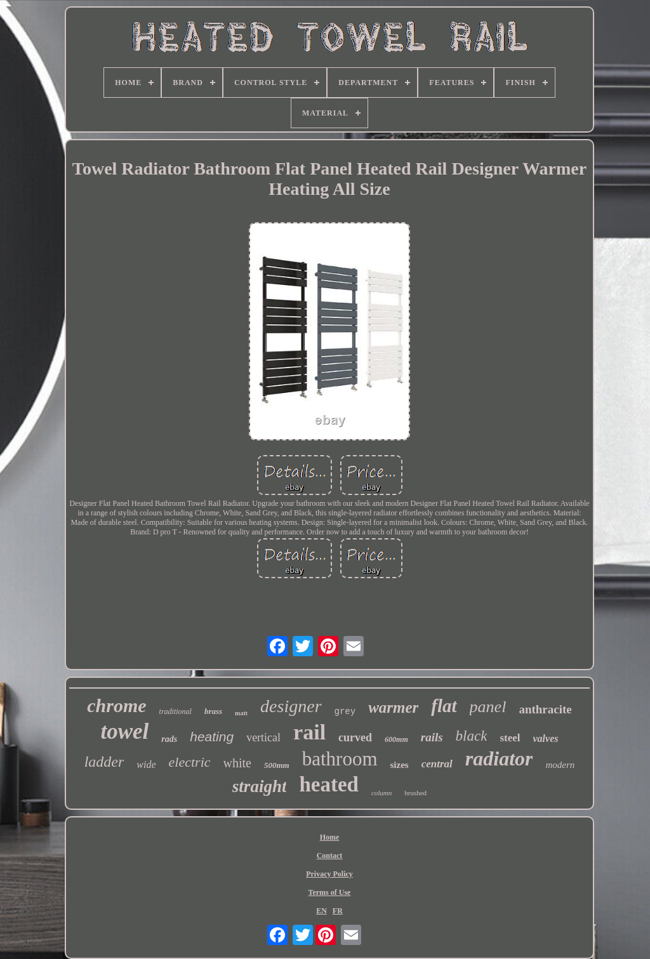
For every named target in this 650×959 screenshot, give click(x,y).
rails (432, 737)
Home (330, 837)
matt (241, 713)
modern (559, 765)
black (472, 736)
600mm (396, 739)
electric (190, 762)
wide (146, 764)
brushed (415, 793)
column (381, 793)
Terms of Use (329, 892)
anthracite (545, 709)
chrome (116, 705)
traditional (175, 711)
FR (338, 910)
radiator (499, 758)
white (237, 763)
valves (546, 738)
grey (345, 711)
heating (212, 736)
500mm (276, 765)
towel (124, 731)
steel (510, 738)
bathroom (340, 759)
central (437, 764)
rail (309, 732)
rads (169, 739)
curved (355, 737)
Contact (330, 855)
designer (290, 706)
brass (213, 711)
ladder (104, 761)
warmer (393, 707)
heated (329, 784)
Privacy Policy (329, 874)
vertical (263, 737)
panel (488, 707)
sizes (399, 765)
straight (259, 786)
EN (321, 910)
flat (443, 706)
